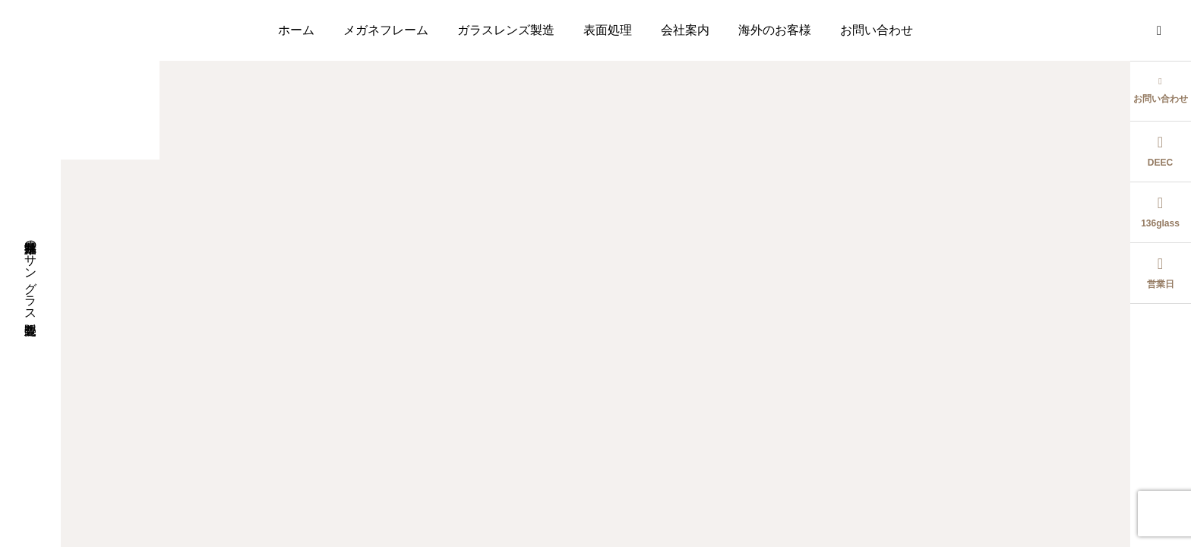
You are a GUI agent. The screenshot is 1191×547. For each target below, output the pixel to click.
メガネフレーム (385, 30)
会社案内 (685, 30)
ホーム (296, 30)
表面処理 (607, 30)
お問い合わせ (876, 30)
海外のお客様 (774, 30)
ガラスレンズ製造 (505, 30)
